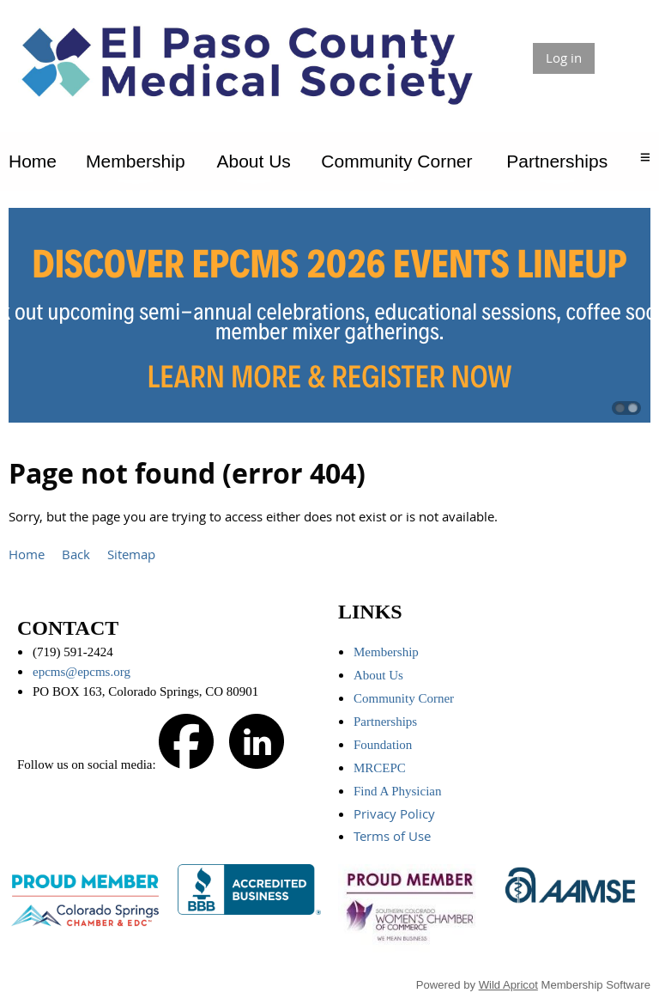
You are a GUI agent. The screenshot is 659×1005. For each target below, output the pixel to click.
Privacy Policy (396, 813)
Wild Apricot (508, 984)
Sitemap (131, 554)
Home (27, 554)
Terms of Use (394, 835)
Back (76, 554)
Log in (564, 57)
